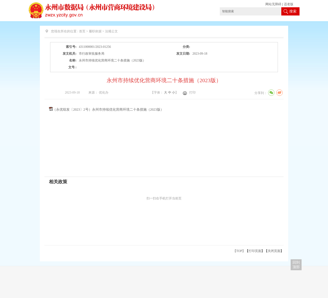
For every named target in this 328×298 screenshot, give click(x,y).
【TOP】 (239, 251)
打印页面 (255, 251)
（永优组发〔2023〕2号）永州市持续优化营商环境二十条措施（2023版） (108, 109)
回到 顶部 (296, 264)
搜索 (293, 11)
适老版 (288, 4)
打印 (192, 92)
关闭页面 (274, 251)
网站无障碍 (273, 4)
